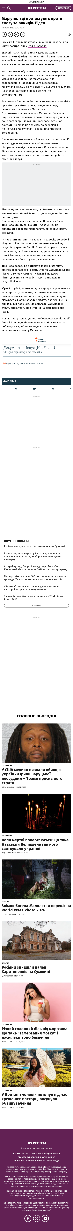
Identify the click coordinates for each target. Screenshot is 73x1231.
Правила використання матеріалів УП (36, 1157)
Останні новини (16, 541)
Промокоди (53, 1161)
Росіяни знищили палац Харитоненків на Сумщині (34, 546)
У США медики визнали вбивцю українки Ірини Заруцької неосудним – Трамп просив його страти (32, 776)
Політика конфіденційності (46, 1154)
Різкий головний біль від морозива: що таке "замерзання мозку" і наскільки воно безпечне (35, 1033)
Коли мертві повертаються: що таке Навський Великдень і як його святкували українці (35, 844)
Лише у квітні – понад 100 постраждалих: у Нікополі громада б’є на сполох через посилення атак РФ (35, 578)
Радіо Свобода (37, 46)
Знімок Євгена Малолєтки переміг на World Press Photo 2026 (33, 598)
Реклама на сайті (21, 1154)
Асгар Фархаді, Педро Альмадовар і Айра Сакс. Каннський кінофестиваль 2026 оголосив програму (35, 568)
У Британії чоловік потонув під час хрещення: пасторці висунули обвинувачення (32, 588)
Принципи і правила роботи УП (29, 1161)
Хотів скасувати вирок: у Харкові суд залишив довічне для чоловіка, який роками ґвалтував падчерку (32, 556)
